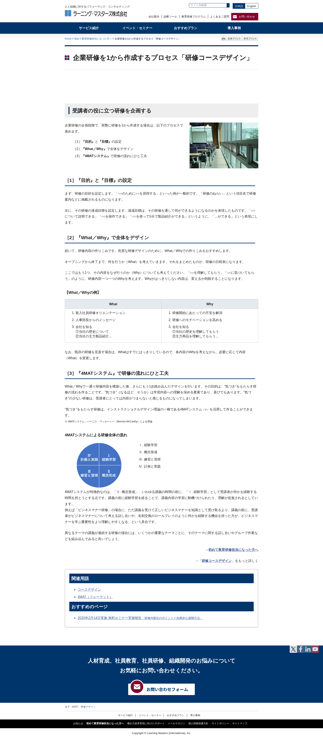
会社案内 (153, 16)
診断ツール (170, 16)
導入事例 (195, 715)
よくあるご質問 (219, 16)
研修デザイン (88, 706)
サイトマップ (239, 723)
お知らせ (78, 723)
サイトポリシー (220, 723)
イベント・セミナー (150, 715)
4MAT (75, 706)
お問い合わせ (247, 16)
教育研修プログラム (193, 16)
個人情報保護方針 (198, 723)
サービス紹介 (125, 715)
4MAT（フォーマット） (95, 597)
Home (68, 38)
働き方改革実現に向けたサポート (146, 723)
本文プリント (250, 38)
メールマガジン (176, 723)
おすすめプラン (175, 715)
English (251, 6)
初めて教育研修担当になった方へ (93, 38)
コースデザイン (89, 589)
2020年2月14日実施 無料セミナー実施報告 (140, 618)
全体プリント (234, 38)
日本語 (239, 6)
